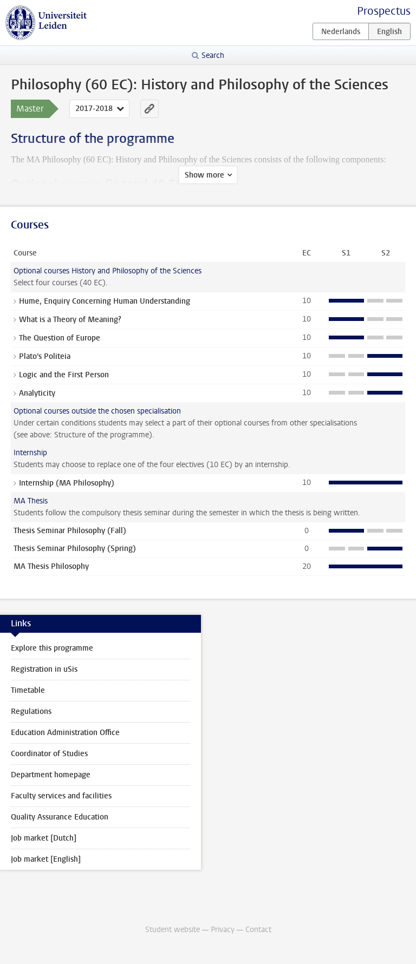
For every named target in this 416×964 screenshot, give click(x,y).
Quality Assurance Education (59, 817)
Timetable (28, 690)
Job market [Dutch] (43, 838)
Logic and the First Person (64, 375)
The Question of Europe (59, 338)
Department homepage (50, 775)
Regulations (31, 711)
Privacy (223, 929)
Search (213, 55)
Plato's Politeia (44, 356)
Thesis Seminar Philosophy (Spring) (75, 548)
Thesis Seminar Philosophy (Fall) (70, 531)
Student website (172, 929)
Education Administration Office (65, 732)
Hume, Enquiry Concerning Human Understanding (104, 301)
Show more (204, 175)
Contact (258, 929)
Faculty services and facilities (61, 796)
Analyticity (37, 393)
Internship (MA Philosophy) (66, 483)
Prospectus (384, 11)
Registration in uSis (44, 669)
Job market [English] (46, 859)
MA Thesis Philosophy (51, 566)
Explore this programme (52, 648)
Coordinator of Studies (49, 754)
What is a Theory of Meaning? (70, 319)
